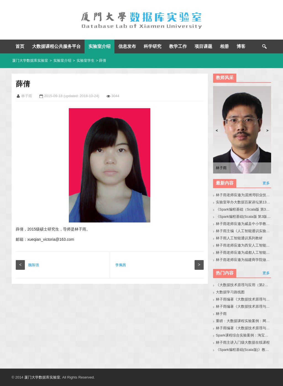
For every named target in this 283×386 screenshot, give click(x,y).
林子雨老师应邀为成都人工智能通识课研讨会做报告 (243, 252)
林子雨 (221, 314)
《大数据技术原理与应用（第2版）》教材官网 (243, 285)
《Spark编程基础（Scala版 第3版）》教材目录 (243, 209)
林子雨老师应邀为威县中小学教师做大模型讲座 (243, 224)
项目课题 (203, 46)
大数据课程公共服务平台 (56, 46)
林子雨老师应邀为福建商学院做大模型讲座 (243, 260)
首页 (19, 46)
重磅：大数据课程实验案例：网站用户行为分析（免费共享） (243, 321)
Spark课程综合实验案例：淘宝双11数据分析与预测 (243, 335)
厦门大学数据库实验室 (30, 60)
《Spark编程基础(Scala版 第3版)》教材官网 (243, 216)
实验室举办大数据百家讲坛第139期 (243, 202)
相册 (224, 46)
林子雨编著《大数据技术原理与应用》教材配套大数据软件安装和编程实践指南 (243, 306)
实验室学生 (86, 60)
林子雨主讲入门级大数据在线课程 (243, 342)
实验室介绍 (99, 46)
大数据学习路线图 (230, 292)
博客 (241, 46)
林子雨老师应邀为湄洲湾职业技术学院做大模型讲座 (243, 195)
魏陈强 (33, 265)
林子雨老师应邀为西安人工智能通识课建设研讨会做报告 (243, 245)
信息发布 (127, 46)
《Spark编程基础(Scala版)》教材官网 (243, 350)
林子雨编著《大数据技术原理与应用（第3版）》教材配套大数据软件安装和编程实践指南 (243, 328)
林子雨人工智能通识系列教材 (239, 238)
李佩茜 (120, 265)
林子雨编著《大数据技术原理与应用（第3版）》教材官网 (243, 299)
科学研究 (152, 46)
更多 (266, 183)
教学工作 (178, 46)
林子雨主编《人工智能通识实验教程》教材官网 (243, 231)
